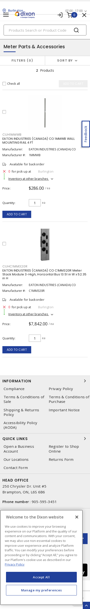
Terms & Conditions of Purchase (69, 399)
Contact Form (16, 467)
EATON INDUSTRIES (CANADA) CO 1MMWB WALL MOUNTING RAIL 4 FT (38, 141)
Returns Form (61, 459)
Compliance (14, 388)
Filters (22, 60)
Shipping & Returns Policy (21, 412)
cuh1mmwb (12, 135)
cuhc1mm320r (14, 266)
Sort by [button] (65, 60)
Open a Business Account (19, 448)
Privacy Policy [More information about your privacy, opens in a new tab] (14, 564)
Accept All (41, 577)
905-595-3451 (44, 501)
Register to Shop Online (64, 448)
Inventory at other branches (28, 178)
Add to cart (17, 214)
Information (45, 381)
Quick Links (45, 438)
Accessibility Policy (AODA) (20, 425)
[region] (41, 557)
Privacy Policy (61, 388)
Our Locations (16, 459)
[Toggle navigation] (6, 15)
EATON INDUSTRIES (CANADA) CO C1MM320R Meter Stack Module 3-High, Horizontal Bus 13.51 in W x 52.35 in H (44, 274)
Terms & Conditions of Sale (24, 399)
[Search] (45, 30)
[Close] (77, 517)
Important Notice (64, 410)
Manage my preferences (41, 590)
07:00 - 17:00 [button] (74, 11)
